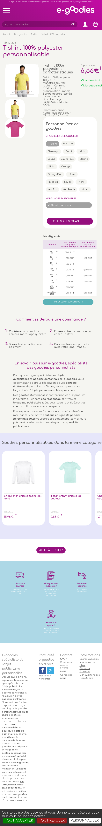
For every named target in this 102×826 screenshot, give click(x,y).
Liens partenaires (90, 675)
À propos (85, 671)
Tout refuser (52, 820)
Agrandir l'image (22, 92)
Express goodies (89, 659)
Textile (34, 34)
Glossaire (85, 668)
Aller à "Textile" (51, 550)
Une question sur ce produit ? (68, 302)
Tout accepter (19, 820)
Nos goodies (20, 34)
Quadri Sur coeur (61, 205)
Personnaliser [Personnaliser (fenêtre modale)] (85, 820)
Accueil (6, 34)
